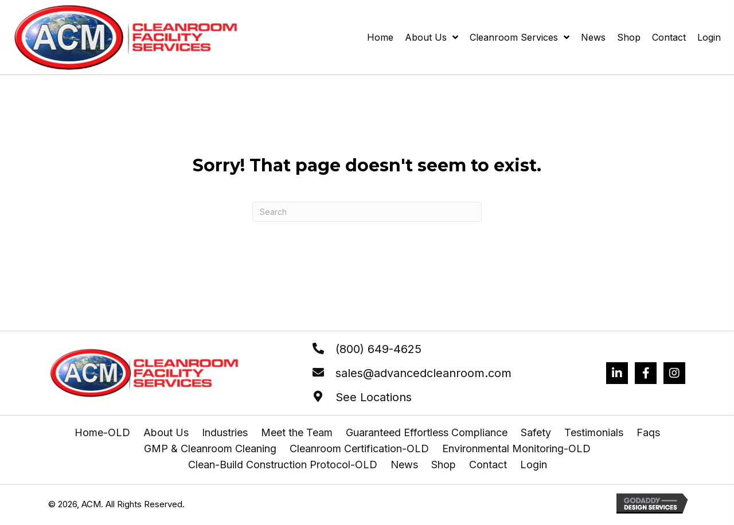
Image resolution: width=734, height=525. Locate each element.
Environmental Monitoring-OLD (516, 449)
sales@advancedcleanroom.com (423, 373)
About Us (166, 433)
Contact (488, 465)
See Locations (373, 397)
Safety (536, 433)
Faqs (648, 433)
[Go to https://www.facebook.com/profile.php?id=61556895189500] (645, 373)
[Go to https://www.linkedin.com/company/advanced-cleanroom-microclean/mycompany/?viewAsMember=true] (617, 373)
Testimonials (593, 433)
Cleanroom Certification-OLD (359, 449)
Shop (443, 465)
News (404, 465)
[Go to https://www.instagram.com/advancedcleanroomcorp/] (674, 373)
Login (533, 465)
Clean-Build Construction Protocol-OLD (282, 465)
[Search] (367, 212)
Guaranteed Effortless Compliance (426, 433)
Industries (225, 433)
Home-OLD (102, 433)
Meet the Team (297, 433)
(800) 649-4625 (378, 349)
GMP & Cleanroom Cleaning (210, 449)
